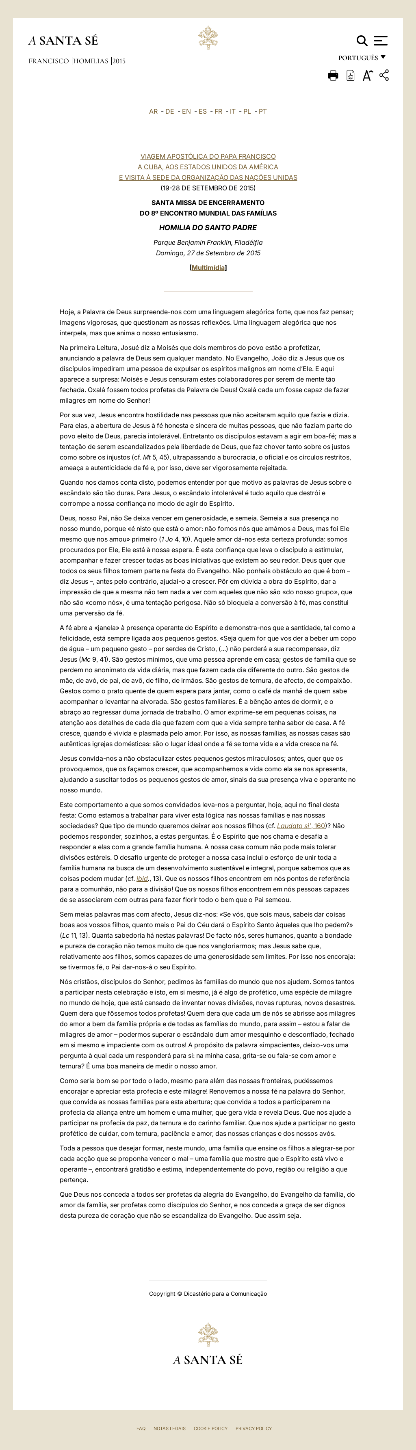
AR (153, 111)
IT (233, 111)
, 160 (301, 826)
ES (203, 111)
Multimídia (208, 267)
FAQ (140, 1428)
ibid (142, 878)
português (358, 60)
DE (169, 111)
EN (186, 111)
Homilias (91, 60)
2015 (119, 60)
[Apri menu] (380, 40)
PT (263, 111)
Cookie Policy (211, 1428)
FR (218, 111)
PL (247, 111)
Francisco (49, 60)
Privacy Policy (254, 1428)
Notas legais (170, 1428)
